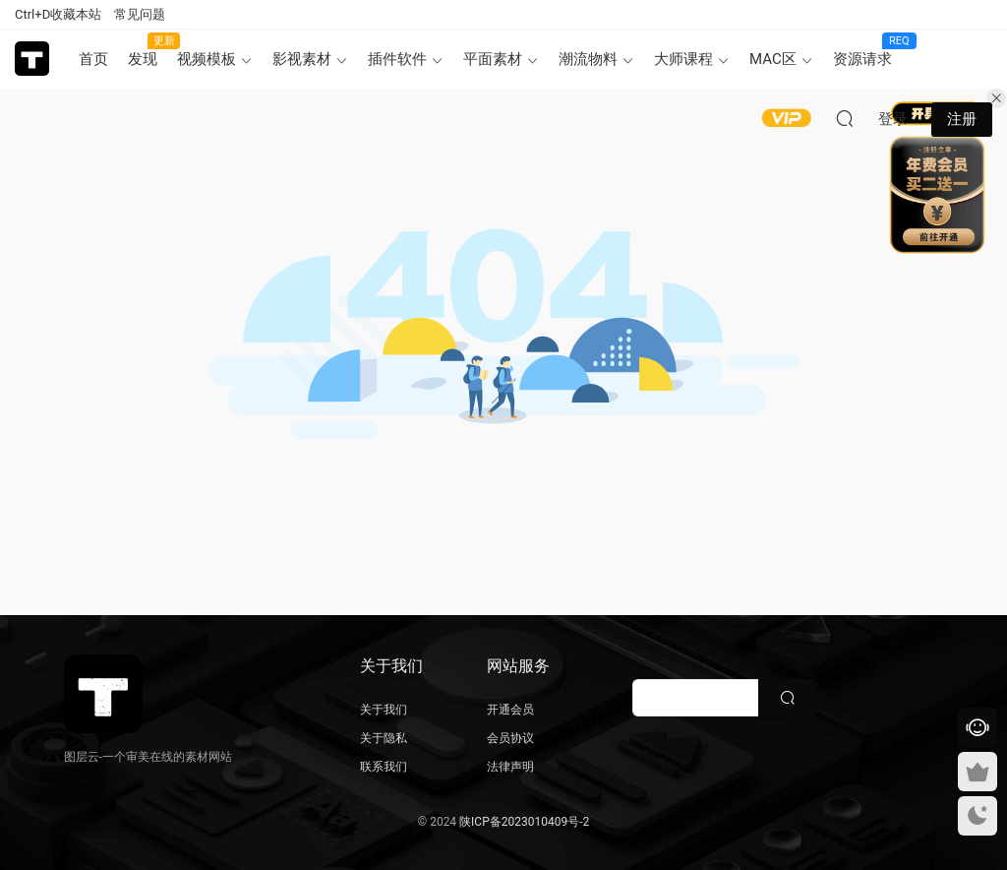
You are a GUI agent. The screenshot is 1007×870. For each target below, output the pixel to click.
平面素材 (492, 59)
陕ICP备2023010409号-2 (524, 822)
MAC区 (773, 59)
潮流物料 (588, 59)
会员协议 (510, 738)
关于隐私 (383, 738)
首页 (93, 59)
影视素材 (301, 59)
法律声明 (510, 767)
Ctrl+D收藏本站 (58, 14)
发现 (147, 50)
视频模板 (206, 59)
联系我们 (383, 767)
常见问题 (139, 14)
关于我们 (383, 709)
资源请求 (867, 50)
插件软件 (397, 59)
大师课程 (683, 59)
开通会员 (510, 709)
